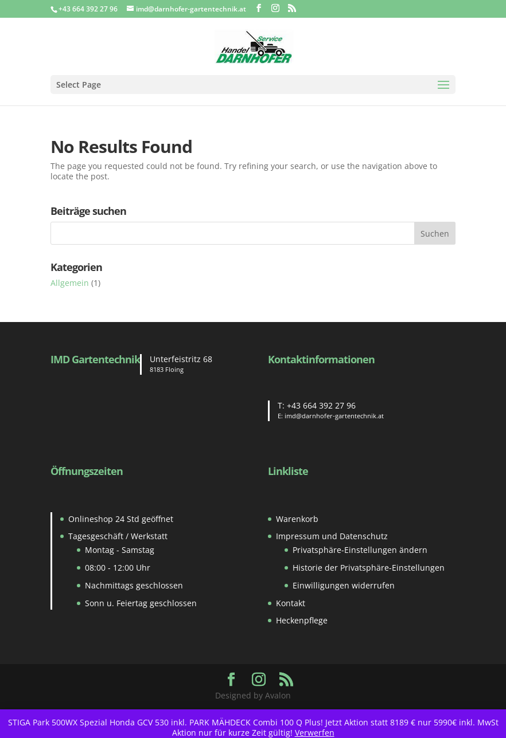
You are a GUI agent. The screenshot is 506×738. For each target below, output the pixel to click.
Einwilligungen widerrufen (344, 585)
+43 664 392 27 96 (321, 405)
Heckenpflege (302, 620)
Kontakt (290, 603)
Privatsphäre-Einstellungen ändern (360, 549)
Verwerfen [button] (314, 732)
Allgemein (69, 282)
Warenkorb (297, 518)
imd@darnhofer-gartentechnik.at (334, 415)
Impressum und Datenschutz (332, 536)
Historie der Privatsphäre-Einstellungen (369, 567)
